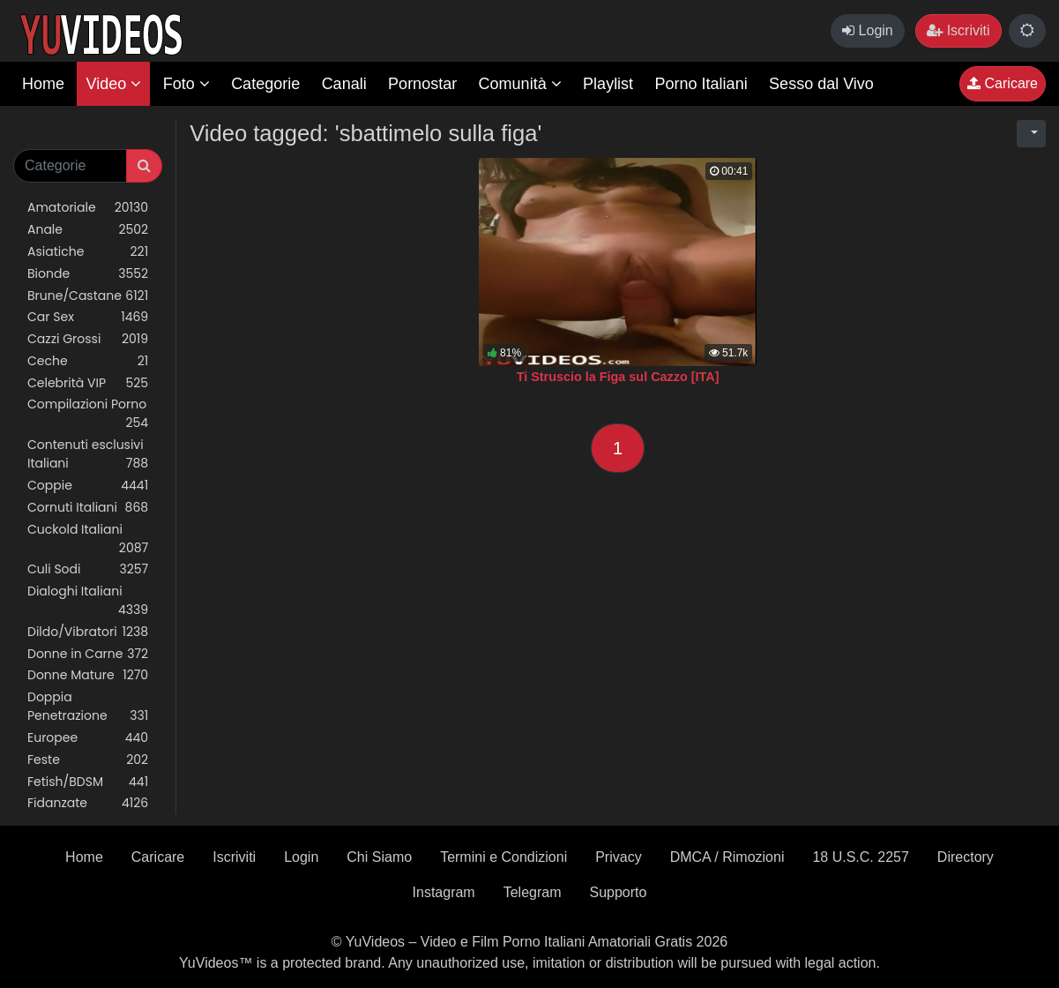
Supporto (618, 892)
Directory (965, 857)
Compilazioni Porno (87, 413)
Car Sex (87, 317)
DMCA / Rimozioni (727, 857)
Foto (186, 84)
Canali (344, 84)
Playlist (608, 84)
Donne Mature (87, 675)
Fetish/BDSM (87, 782)
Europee (87, 738)
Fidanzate (87, 803)
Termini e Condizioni (503, 857)
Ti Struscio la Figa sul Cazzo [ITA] (618, 377)
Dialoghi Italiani (87, 600)
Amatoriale (87, 207)
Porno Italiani (701, 84)
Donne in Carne (87, 654)
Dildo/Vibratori (87, 632)
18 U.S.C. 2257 (860, 857)
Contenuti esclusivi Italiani (87, 454)
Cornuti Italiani (87, 507)
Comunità (520, 84)
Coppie (87, 485)
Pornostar (422, 84)
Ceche (87, 361)
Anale (87, 230)
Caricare (1002, 83)
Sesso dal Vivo (821, 84)
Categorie (265, 84)
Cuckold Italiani (87, 539)
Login (867, 30)
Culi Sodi (87, 569)
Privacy (618, 857)
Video (113, 84)
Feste (87, 760)
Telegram (532, 892)
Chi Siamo (379, 857)
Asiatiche (87, 252)
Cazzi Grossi (87, 339)
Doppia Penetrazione (87, 706)
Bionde (87, 274)
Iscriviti (958, 30)
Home (43, 84)
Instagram (444, 892)
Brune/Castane (87, 296)
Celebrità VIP (87, 383)
